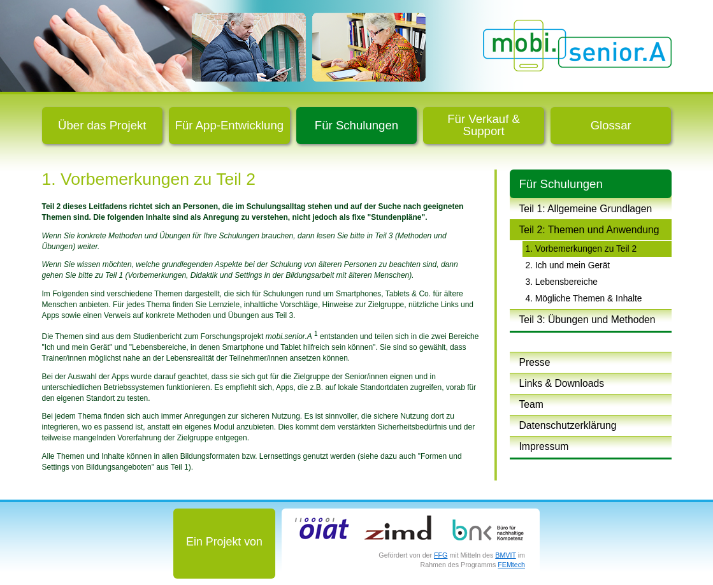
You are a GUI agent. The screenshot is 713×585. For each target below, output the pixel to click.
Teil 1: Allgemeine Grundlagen (585, 208)
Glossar (611, 125)
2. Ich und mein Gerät (568, 265)
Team (531, 404)
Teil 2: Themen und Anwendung (589, 229)
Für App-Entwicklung (229, 125)
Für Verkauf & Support (483, 125)
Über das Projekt (102, 125)
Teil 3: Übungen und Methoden (587, 319)
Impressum (544, 446)
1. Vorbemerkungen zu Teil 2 (581, 248)
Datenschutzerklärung (568, 425)
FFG (440, 555)
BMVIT (505, 555)
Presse (535, 362)
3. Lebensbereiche (562, 282)
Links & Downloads (562, 383)
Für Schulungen (356, 125)
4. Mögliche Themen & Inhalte (584, 298)
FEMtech (511, 564)
